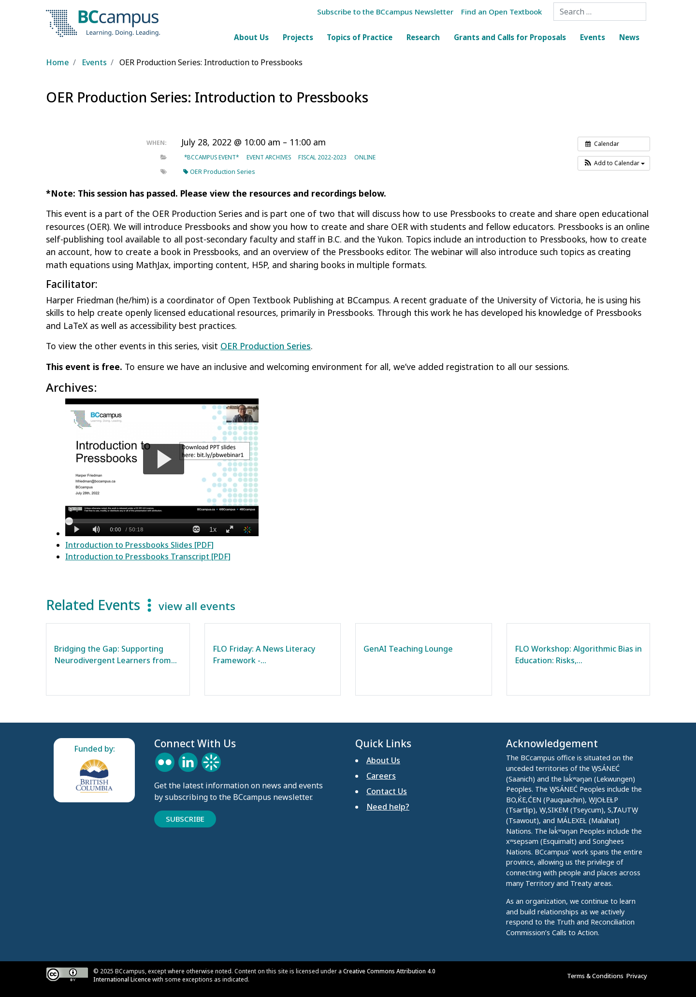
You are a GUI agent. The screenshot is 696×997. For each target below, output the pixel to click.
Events (592, 37)
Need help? (387, 806)
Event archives (268, 157)
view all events (197, 605)
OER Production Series (219, 172)
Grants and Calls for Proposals (510, 37)
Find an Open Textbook (501, 11)
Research (423, 37)
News (629, 37)
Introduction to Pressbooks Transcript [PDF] (148, 556)
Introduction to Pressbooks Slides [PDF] (139, 545)
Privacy (638, 975)
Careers (381, 775)
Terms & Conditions (596, 975)
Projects (298, 37)
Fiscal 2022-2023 (322, 157)
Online (365, 157)
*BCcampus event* (211, 157)
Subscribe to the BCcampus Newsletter (385, 11)
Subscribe (185, 819)
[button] (614, 163)
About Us (251, 37)
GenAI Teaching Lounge (408, 648)
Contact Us (386, 791)
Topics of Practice (359, 37)
